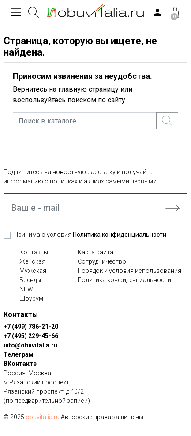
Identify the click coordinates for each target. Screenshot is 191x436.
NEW (26, 289)
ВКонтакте (20, 363)
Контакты (33, 252)
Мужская (32, 270)
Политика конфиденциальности (119, 234)
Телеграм (19, 354)
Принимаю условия (90, 234)
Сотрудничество (102, 261)
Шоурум (31, 298)
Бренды (30, 279)
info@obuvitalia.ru (30, 345)
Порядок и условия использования (129, 270)
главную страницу (88, 89)
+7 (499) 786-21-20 (31, 326)
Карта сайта (95, 252)
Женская (32, 261)
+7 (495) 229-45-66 (31, 335)
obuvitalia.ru (43, 417)
